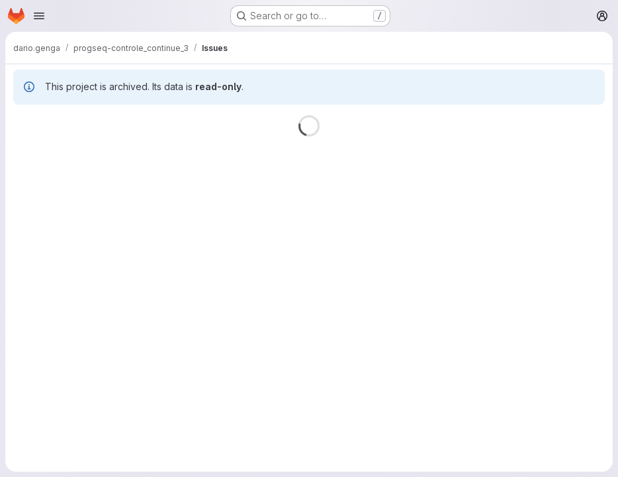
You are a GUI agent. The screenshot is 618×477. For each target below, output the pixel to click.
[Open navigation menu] (39, 15)
